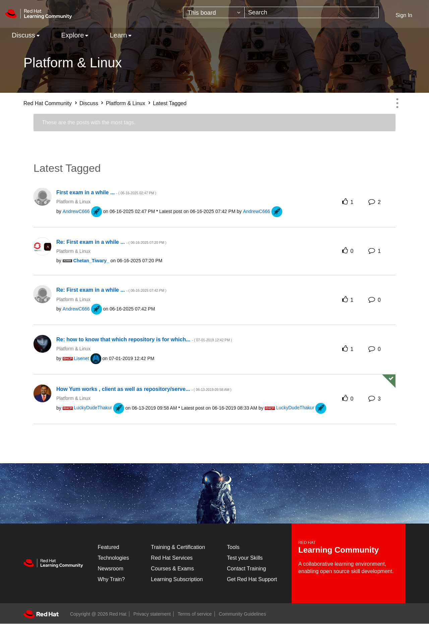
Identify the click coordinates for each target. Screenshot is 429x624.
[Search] (311, 12)
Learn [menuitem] (118, 35)
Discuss (88, 103)
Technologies (113, 558)
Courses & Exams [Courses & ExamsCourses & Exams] (172, 568)
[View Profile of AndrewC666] (76, 211)
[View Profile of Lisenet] (81, 358)
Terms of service (195, 614)
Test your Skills (245, 558)
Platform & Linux (125, 103)
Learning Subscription (177, 579)
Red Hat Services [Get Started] (172, 558)
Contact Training (246, 568)
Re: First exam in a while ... (111, 242)
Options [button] (397, 103)
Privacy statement (152, 614)
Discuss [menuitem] (23, 35)
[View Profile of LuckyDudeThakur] (93, 407)
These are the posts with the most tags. (88, 122)
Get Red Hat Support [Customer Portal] (252, 579)
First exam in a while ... (106, 192)
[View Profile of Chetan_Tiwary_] (91, 260)
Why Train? (111, 579)
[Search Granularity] (213, 12)
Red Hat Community (47, 103)
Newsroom (110, 568)
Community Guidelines (242, 614)
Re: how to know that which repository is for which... (144, 339)
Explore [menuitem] (72, 35)
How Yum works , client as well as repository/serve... (143, 389)
